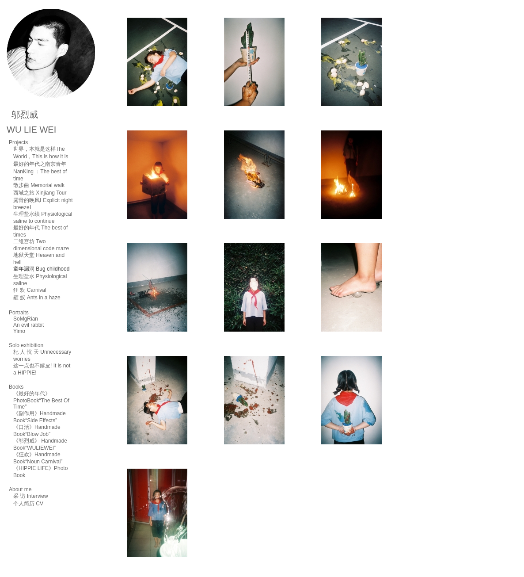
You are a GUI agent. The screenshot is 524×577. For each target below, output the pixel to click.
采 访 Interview (30, 496)
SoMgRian (25, 319)
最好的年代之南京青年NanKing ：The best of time (40, 171)
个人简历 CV (28, 504)
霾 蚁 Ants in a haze (37, 297)
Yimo (19, 331)
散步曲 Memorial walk (39, 185)
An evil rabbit (28, 325)
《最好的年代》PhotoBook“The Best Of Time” (41, 400)
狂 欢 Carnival (29, 290)
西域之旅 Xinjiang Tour (40, 193)
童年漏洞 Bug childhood (41, 269)
